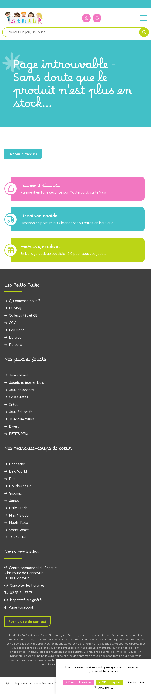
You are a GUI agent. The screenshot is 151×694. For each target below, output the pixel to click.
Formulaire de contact (27, 621)
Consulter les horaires (24, 585)
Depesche (14, 464)
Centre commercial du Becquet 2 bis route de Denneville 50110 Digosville (31, 573)
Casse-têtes (16, 397)
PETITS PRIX (16, 434)
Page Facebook (19, 607)
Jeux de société (19, 390)
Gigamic (13, 493)
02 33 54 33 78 (18, 593)
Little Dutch (15, 508)
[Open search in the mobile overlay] (75, 32)
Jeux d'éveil (16, 375)
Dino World (15, 471)
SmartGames (16, 530)
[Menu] (143, 18)
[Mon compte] (86, 18)
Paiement (14, 330)
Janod (11, 500)
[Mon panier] (97, 18)
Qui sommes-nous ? (22, 301)
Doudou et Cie (18, 486)
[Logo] (23, 24)
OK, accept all (109, 682)
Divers (11, 426)
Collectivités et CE (20, 315)
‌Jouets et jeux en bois (24, 382)
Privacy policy (104, 687)
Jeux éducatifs (18, 412)
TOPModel (15, 537)
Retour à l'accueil (23, 154)
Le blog (12, 308)
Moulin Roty (16, 522)
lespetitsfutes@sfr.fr (23, 600)
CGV (10, 323)
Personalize (136, 682)
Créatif (12, 404)
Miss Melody (16, 515)
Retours (13, 344)
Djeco (11, 479)
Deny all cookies (78, 682)
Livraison (13, 337)
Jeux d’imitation (19, 419)
